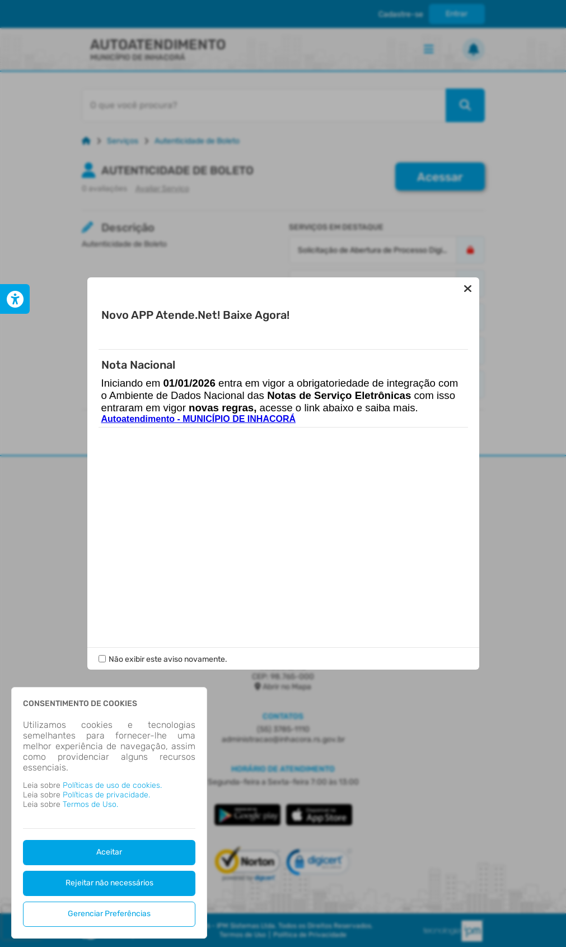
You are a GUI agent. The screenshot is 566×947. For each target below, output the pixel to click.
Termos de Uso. (90, 804)
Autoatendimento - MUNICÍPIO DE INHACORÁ (198, 419)
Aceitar (109, 852)
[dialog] (109, 813)
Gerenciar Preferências (109, 913)
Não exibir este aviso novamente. (168, 659)
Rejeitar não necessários (109, 883)
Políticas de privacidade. (106, 795)
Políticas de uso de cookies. (112, 785)
